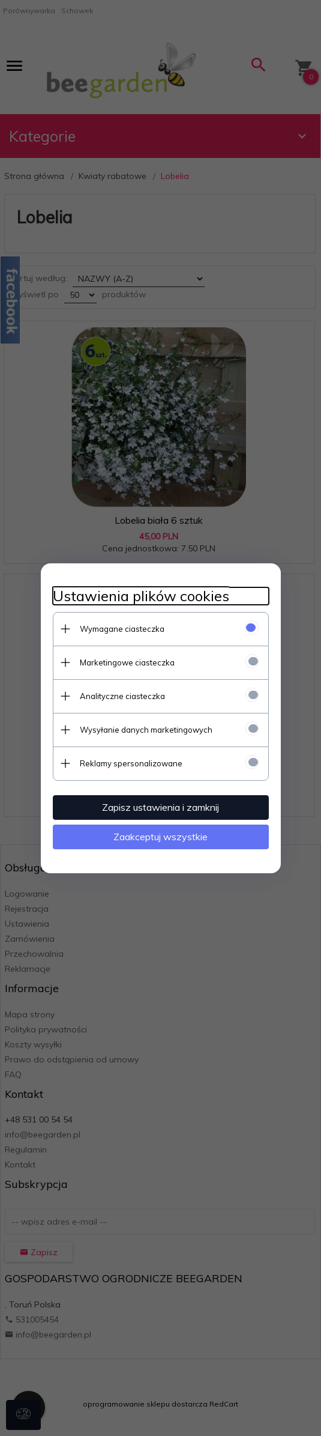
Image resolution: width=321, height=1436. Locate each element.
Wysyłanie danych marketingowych (146, 730)
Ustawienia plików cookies (141, 596)
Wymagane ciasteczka (122, 629)
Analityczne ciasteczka (122, 696)
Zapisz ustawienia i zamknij (160, 807)
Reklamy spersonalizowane (131, 763)
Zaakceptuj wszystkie (160, 837)
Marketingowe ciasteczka (127, 662)
